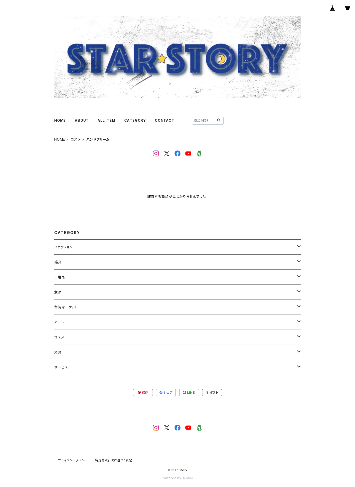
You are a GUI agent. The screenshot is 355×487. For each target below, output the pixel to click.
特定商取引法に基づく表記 (113, 460)
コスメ (76, 139)
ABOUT (82, 120)
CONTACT (164, 120)
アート (59, 322)
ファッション (63, 247)
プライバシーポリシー (72, 460)
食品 (58, 292)
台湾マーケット (66, 307)
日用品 (59, 277)
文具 (58, 352)
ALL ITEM (106, 120)
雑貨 (58, 262)
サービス (61, 367)
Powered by (177, 478)
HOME (60, 120)
